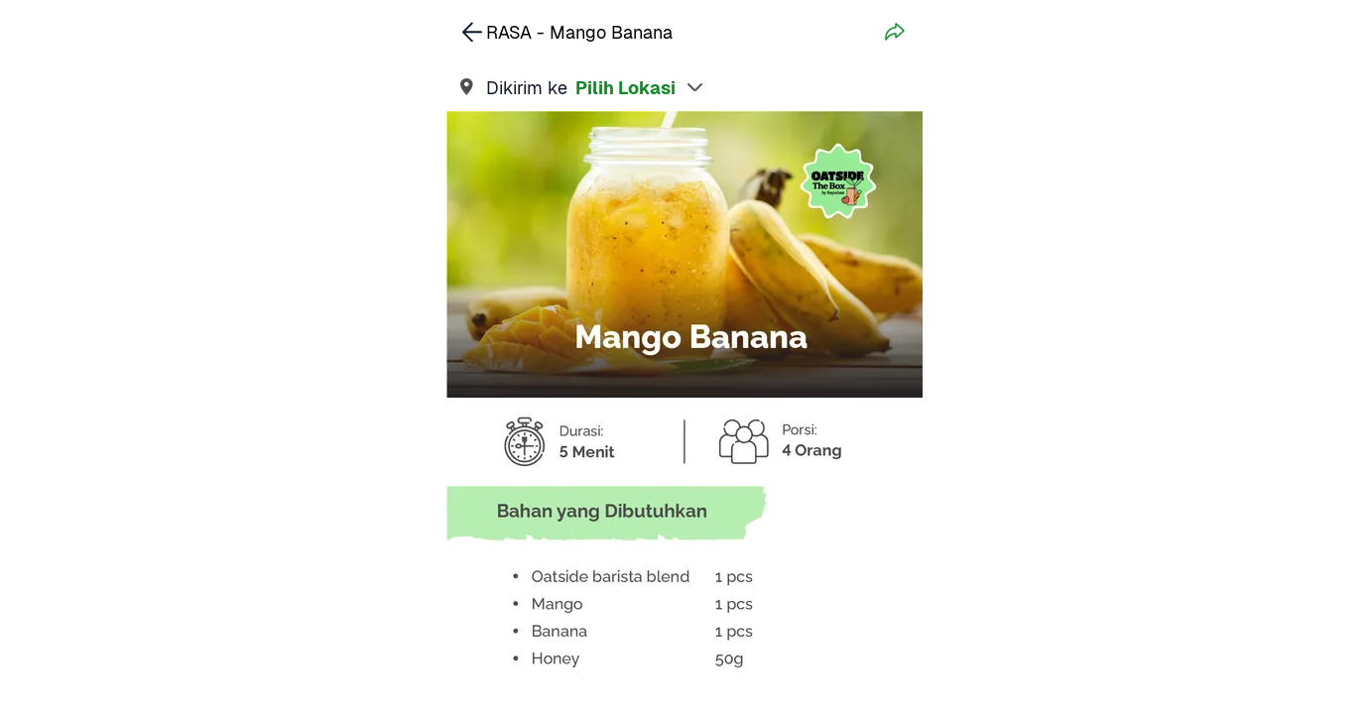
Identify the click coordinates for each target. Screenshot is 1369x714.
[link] (684, 87)
